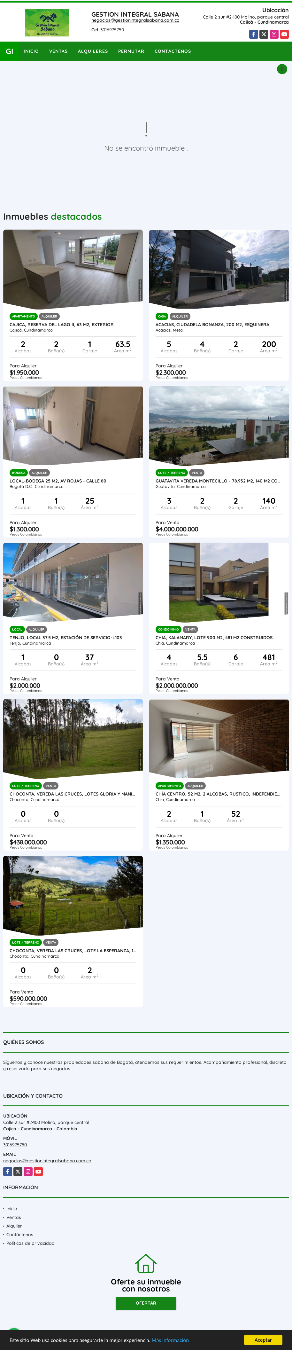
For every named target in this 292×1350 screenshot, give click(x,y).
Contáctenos (173, 51)
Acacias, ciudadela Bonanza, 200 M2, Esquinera (212, 324)
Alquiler (14, 1226)
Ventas (58, 51)
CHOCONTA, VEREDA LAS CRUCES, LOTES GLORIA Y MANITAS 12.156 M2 (73, 794)
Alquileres (93, 51)
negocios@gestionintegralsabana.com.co (135, 20)
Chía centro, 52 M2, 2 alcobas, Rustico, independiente (219, 794)
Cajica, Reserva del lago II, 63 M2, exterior (62, 324)
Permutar (131, 51)
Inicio (31, 51)
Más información (170, 1340)
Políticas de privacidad (30, 1243)
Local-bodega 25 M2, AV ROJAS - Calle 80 (58, 480)
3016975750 (112, 30)
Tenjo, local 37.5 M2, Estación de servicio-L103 (66, 637)
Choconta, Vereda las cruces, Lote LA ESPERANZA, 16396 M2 (73, 950)
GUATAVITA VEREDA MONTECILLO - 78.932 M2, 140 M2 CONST (219, 480)
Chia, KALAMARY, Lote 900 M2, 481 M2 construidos (214, 637)
